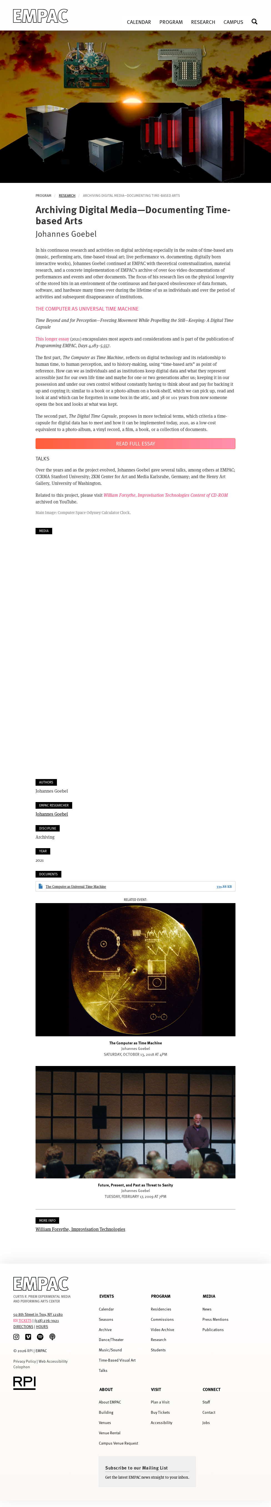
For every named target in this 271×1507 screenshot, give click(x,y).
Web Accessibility (53, 1361)
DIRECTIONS (23, 1326)
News (207, 1309)
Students (158, 1349)
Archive (105, 1329)
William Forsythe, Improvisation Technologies (80, 1229)
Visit (156, 1389)
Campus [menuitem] (233, 21)
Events (106, 1296)
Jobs (206, 1422)
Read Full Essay (135, 443)
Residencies (161, 1309)
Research (67, 195)
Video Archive (162, 1329)
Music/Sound (110, 1349)
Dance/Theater (111, 1339)
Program (160, 1296)
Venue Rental (110, 1432)
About (106, 1389)
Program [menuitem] (171, 21)
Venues (105, 1422)
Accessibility (161, 1422)
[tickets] (15, 1320)
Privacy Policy (24, 1361)
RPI (30, 1350)
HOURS (42, 1326)
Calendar (106, 1309)
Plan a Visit (160, 1402)
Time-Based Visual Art (117, 1360)
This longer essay (52, 339)
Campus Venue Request (118, 1443)
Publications (213, 1329)
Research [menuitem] (203, 21)
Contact (208, 1412)
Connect (211, 1389)
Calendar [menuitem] (139, 21)
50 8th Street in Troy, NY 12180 (38, 1314)
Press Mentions (215, 1319)
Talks (103, 1370)
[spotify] (40, 1337)
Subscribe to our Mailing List (136, 1467)
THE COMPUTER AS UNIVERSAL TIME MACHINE (87, 308)
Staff (206, 1402)
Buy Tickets (160, 1412)
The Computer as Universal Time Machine (76, 886)
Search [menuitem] (257, 21)
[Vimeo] (28, 1337)
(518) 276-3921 (46, 1320)
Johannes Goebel (52, 814)
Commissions (162, 1319)
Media (209, 1296)
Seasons (106, 1319)
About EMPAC (110, 1402)
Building (106, 1412)
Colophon (21, 1366)
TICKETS (25, 1320)
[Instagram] (16, 1337)
